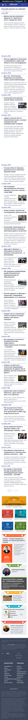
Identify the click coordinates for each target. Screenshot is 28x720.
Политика (20, 677)
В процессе (13, 611)
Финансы (20, 680)
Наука (18, 670)
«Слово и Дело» (11, 644)
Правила (19, 658)
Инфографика (14, 592)
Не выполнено (13, 615)
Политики (14, 606)
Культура (19, 668)
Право (19, 679)
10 (16, 490)
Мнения (14, 565)
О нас (19, 653)
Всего (11, 617)
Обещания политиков (14, 622)
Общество (20, 675)
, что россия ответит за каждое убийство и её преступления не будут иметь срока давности (17, 629)
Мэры (6, 680)
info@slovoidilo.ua (14, 688)
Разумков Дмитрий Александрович (14, 609)
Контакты (18, 655)
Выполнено (13, 613)
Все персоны (8, 682)
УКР (22, 4)
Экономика (20, 682)
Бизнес (19, 666)
